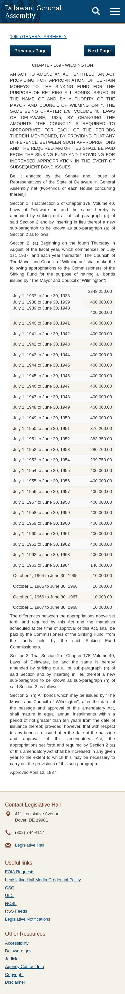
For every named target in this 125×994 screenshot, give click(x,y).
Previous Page (30, 50)
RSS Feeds (16, 911)
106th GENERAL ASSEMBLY (38, 36)
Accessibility (17, 943)
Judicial (12, 958)
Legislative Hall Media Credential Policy (43, 879)
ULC (9, 895)
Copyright (14, 974)
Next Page (99, 50)
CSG (9, 887)
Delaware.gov (18, 950)
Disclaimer (15, 982)
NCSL (11, 903)
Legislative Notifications (27, 919)
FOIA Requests (19, 871)
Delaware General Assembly (33, 11)
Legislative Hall (29, 845)
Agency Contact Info (24, 966)
